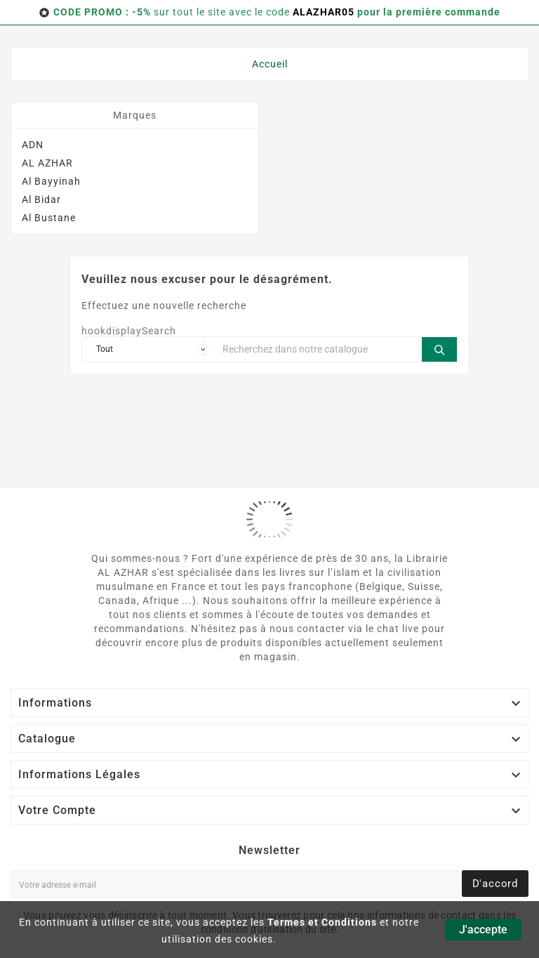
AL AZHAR (47, 163)
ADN (33, 144)
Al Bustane (49, 217)
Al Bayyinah (51, 181)
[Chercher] (318, 349)
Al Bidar (41, 199)
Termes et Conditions (322, 922)
